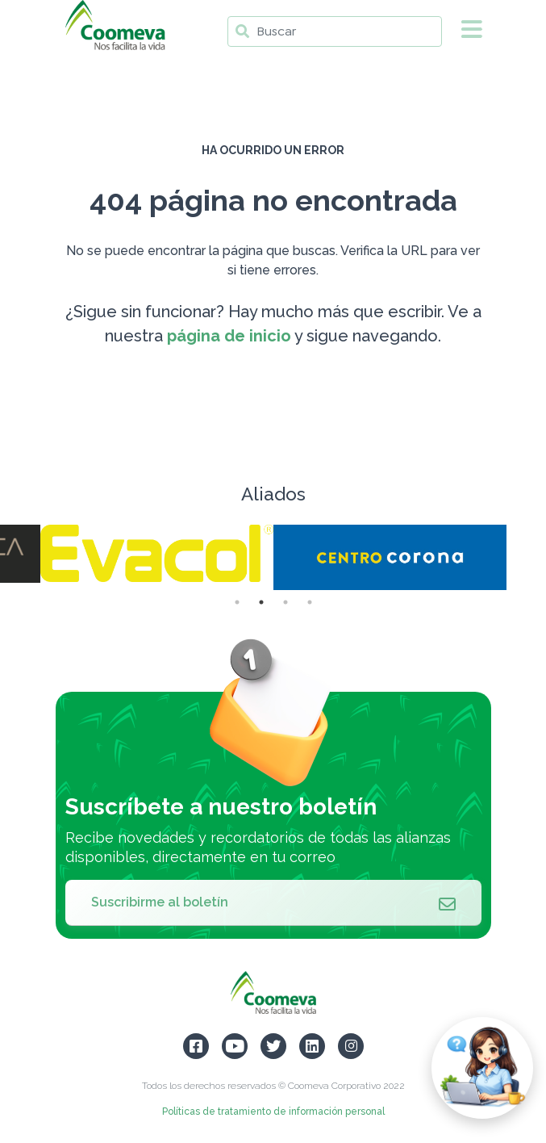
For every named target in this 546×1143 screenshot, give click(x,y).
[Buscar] (334, 31)
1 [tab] (237, 602)
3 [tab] (285, 602)
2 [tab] (261, 602)
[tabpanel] (389, 557)
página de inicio (229, 335)
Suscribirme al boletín (273, 902)
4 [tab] (310, 602)
